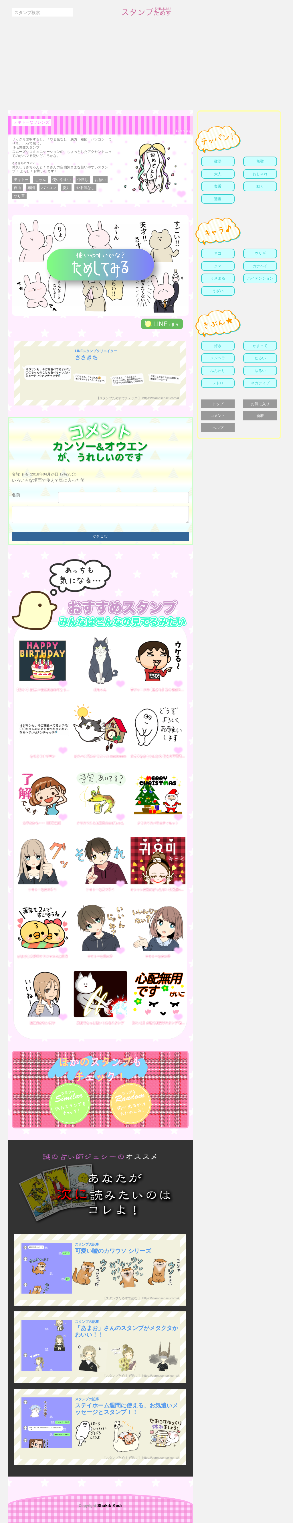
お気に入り (260, 404)
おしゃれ (260, 174)
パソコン (48, 188)
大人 (217, 174)
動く (260, 186)
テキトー (21, 180)
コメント (217, 416)
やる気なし (85, 188)
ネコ (217, 253)
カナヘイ (260, 266)
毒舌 (217, 186)
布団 (31, 188)
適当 (217, 199)
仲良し (82, 180)
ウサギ (260, 253)
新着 (260, 416)
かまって (260, 346)
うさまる (217, 278)
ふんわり (217, 370)
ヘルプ (217, 428)
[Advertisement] (146, 67)
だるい (260, 358)
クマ (217, 266)
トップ (217, 404)
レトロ (217, 383)
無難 (260, 161)
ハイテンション (260, 278)
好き (217, 346)
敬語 (217, 161)
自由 (17, 188)
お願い (100, 180)
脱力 (66, 188)
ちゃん (40, 180)
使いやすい (61, 180)
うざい (217, 291)
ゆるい (260, 370)
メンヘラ (217, 358)
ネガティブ (260, 383)
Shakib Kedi (109, 1505)
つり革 (19, 196)
